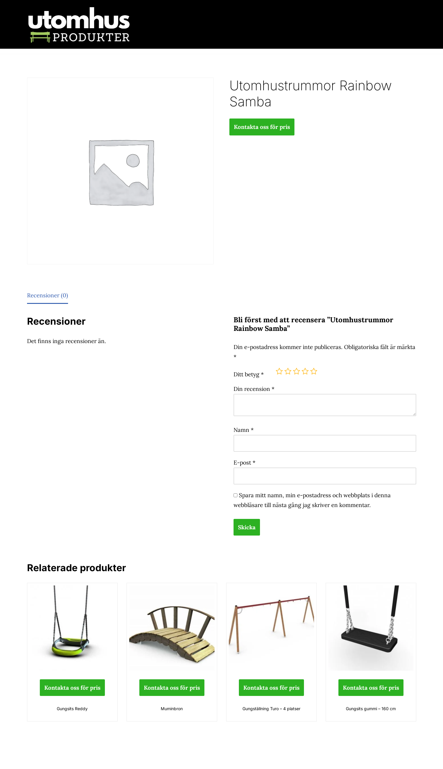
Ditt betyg (249, 374)
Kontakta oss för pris (262, 126)
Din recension (254, 388)
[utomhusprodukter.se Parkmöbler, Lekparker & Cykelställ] (79, 24)
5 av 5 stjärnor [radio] (313, 371)
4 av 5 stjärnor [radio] (305, 371)
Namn (244, 429)
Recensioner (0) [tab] (47, 295)
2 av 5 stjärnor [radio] (287, 371)
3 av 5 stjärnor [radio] (296, 371)
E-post (245, 462)
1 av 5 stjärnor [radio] (279, 371)
